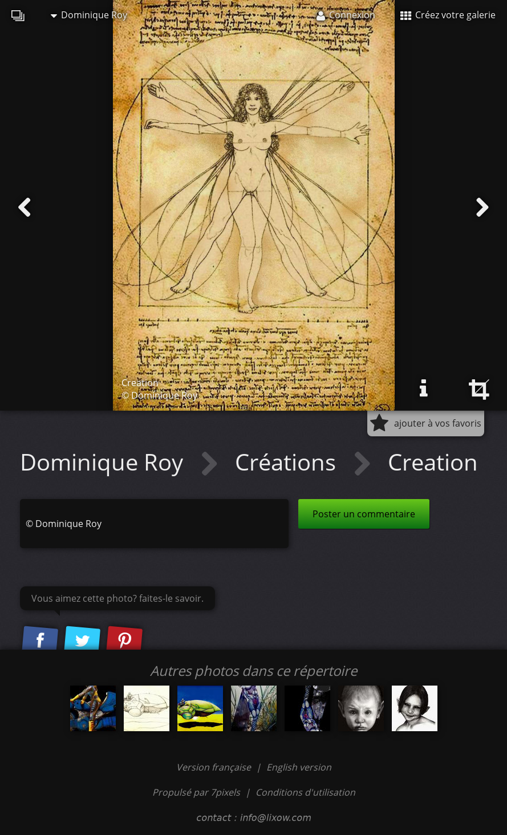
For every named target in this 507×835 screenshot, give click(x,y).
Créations (288, 461)
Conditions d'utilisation (305, 792)
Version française (214, 767)
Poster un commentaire (364, 514)
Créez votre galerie (448, 15)
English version (298, 767)
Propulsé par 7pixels (196, 792)
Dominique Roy (89, 15)
